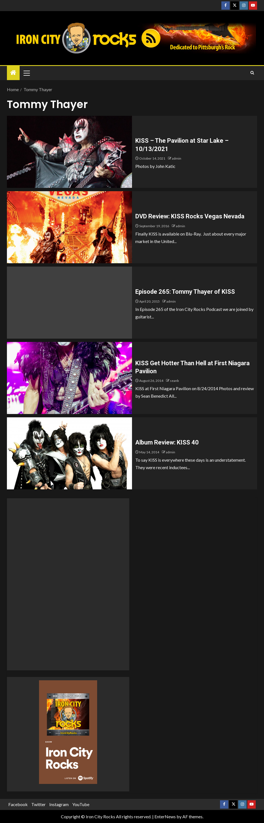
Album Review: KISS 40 (167, 442)
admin (176, 158)
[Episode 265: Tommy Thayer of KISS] (69, 303)
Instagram (59, 804)
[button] (26, 73)
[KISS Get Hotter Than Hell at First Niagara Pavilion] (69, 378)
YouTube (80, 804)
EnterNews (165, 816)
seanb (174, 381)
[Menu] (26, 73)
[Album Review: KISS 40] (69, 453)
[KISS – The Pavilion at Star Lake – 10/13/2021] (69, 152)
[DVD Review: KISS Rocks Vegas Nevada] (69, 227)
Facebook (18, 804)
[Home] (13, 73)
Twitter (38, 804)
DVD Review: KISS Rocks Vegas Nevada (189, 216)
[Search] (252, 73)
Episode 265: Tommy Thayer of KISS (185, 291)
